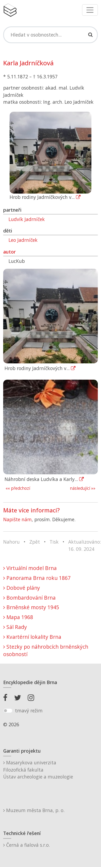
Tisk (54, 542)
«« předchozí (18, 488)
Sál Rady (15, 627)
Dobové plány (21, 587)
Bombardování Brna (29, 597)
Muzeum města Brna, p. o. (33, 810)
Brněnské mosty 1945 (31, 607)
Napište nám (17, 519)
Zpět (34, 542)
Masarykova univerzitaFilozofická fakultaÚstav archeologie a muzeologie (38, 769)
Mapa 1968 (18, 617)
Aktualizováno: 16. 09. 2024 (84, 545)
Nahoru (11, 542)
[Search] (50, 34)
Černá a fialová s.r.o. (26, 845)
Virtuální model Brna (30, 568)
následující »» (82, 488)
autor (9, 251)
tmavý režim (29, 710)
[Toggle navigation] (90, 10)
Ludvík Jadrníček (27, 219)
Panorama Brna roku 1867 (37, 577)
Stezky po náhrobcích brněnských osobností (45, 650)
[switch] (8, 710)
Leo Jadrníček (23, 240)
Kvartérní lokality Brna (32, 636)
